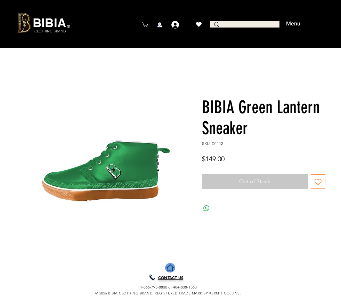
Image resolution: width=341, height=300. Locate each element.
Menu (293, 24)
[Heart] (199, 24)
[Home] (170, 267)
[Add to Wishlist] (318, 181)
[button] (145, 24)
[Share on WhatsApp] (206, 208)
